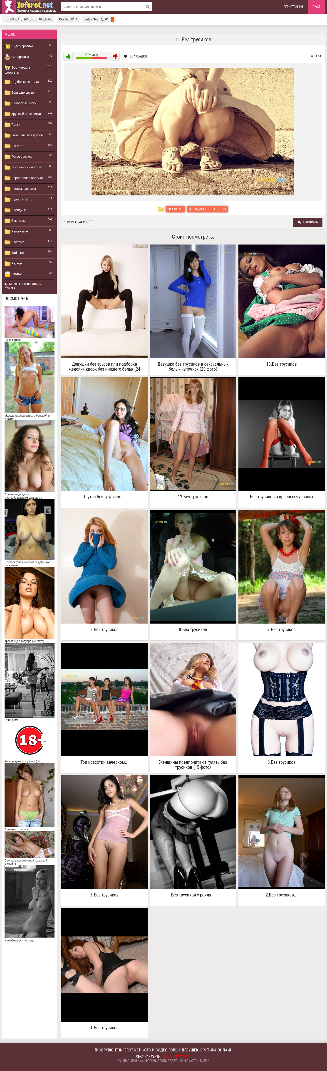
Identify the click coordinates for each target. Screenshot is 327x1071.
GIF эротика (17, 57)
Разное (13, 264)
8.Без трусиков (193, 629)
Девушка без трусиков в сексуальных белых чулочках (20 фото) (192, 367)
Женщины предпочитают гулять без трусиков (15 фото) (193, 765)
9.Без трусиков (104, 629)
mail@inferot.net (176, 1057)
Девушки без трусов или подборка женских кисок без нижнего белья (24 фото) (104, 367)
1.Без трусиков (104, 1027)
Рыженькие (16, 232)
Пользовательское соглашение (28, 19)
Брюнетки (15, 221)
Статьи (13, 274)
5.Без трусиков (104, 895)
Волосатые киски (20, 103)
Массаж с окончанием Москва (23, 285)
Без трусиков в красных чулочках (281, 496)
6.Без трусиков (282, 762)
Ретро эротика (18, 157)
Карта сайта (68, 19)
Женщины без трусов (24, 135)
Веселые (14, 242)
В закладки (135, 56)
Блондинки (16, 210)
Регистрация (293, 7)
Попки (12, 125)
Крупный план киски (23, 114)
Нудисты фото (18, 199)
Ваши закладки (99, 19)
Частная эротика (20, 189)
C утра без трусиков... (104, 496)
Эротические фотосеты (17, 69)
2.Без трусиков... (281, 895)
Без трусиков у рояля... (193, 895)
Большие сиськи (20, 93)
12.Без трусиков (193, 496)
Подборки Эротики (22, 82)
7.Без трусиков (282, 629)
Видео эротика (19, 46)
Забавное (15, 253)
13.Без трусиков (281, 364)
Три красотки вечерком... (104, 762)
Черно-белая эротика (24, 178)
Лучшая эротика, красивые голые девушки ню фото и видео (163, 1061)
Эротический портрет (24, 167)
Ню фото (14, 146)
